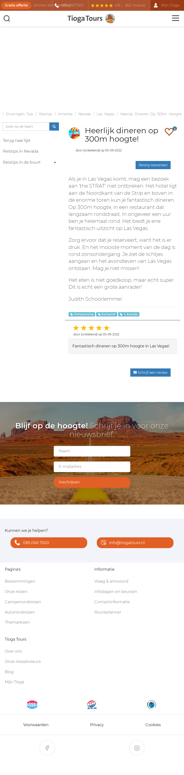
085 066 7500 (30, 543)
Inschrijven (69, 482)
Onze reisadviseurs (23, 661)
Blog (9, 672)
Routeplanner (107, 612)
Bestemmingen (20, 581)
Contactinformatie (112, 602)
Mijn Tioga (14, 682)
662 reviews (135, 5)
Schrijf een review (150, 372)
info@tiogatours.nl (122, 543)
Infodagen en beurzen (115, 591)
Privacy (97, 725)
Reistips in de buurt (30, 163)
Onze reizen (16, 591)
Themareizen (17, 622)
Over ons (13, 651)
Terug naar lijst (17, 140)
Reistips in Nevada (20, 151)
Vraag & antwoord (111, 581)
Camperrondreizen (23, 602)
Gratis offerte (16, 5)
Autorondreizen (20, 612)
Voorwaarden (36, 725)
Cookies (153, 725)
